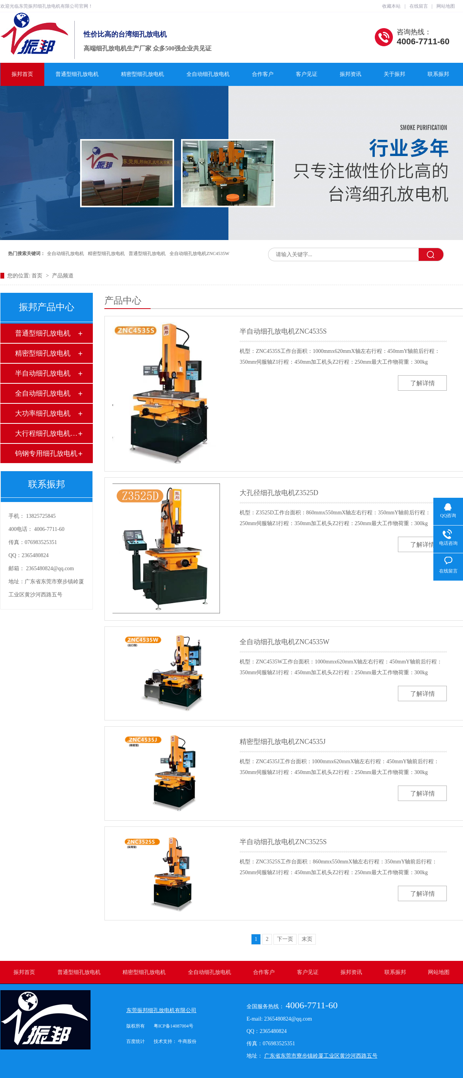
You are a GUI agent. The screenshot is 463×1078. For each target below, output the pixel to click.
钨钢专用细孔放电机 (46, 453)
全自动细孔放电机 (208, 74)
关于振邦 (394, 74)
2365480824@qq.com (50, 568)
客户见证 (306, 74)
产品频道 (63, 276)
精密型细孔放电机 (142, 74)
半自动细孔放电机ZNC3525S (283, 842)
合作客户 (262, 74)
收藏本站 (391, 6)
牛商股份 (187, 1041)
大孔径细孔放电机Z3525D (279, 493)
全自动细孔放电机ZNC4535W (199, 253)
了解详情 (422, 383)
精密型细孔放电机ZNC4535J (282, 742)
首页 (38, 276)
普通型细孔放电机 (77, 74)
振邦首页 (22, 74)
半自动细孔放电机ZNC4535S (283, 331)
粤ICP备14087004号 (173, 1026)
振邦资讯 (350, 74)
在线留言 (418, 6)
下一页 (285, 939)
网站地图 (445, 6)
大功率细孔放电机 (42, 413)
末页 (307, 939)
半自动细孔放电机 (42, 373)
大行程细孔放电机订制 (46, 433)
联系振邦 (438, 74)
